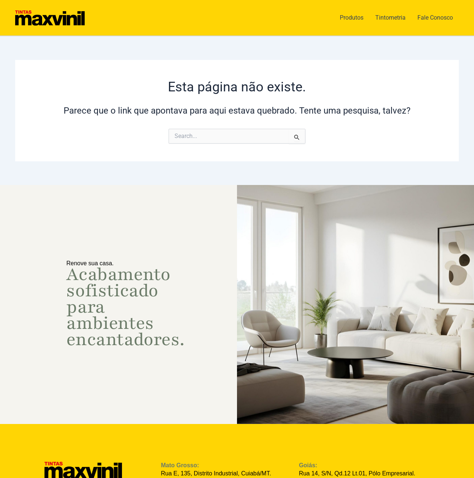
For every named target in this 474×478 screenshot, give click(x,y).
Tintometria (390, 17)
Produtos (351, 17)
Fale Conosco (435, 17)
